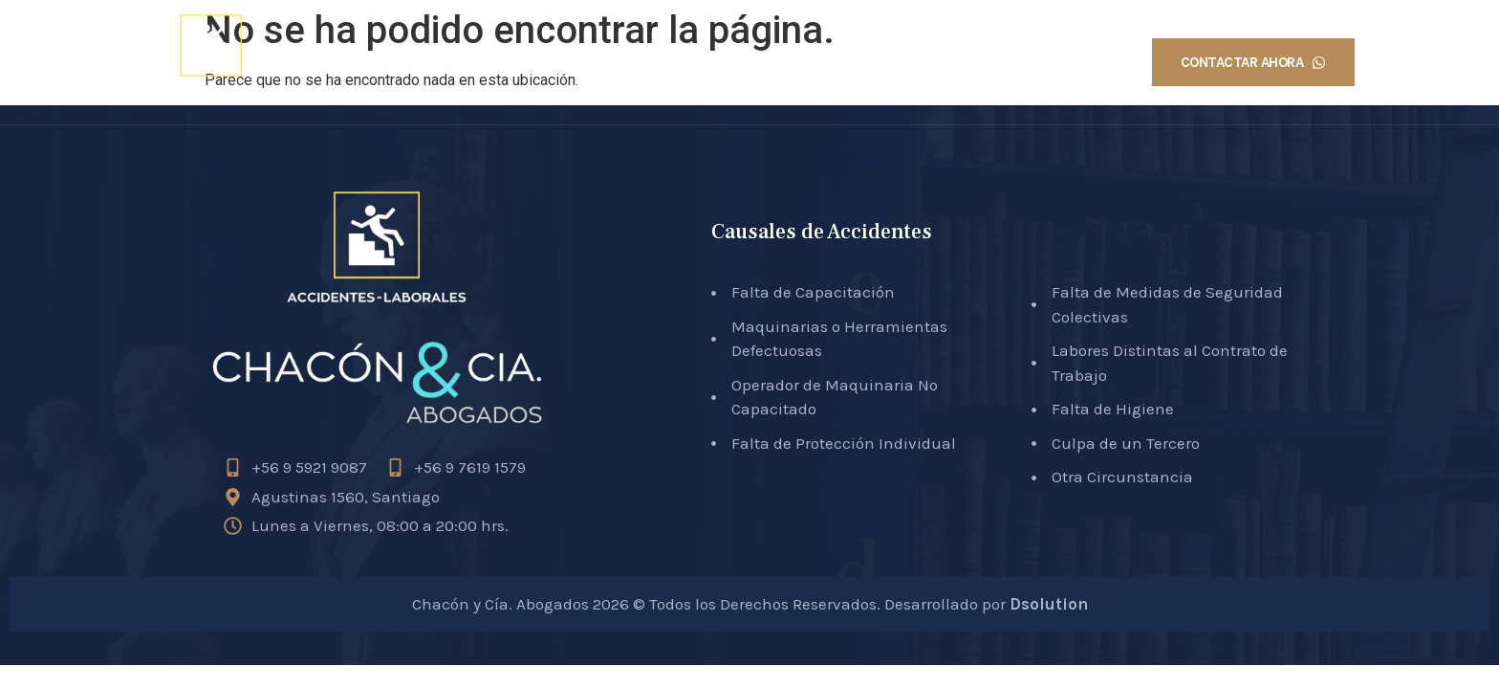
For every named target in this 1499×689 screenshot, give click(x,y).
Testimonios (1065, 62)
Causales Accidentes (916, 62)
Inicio (647, 62)
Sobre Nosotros (756, 62)
